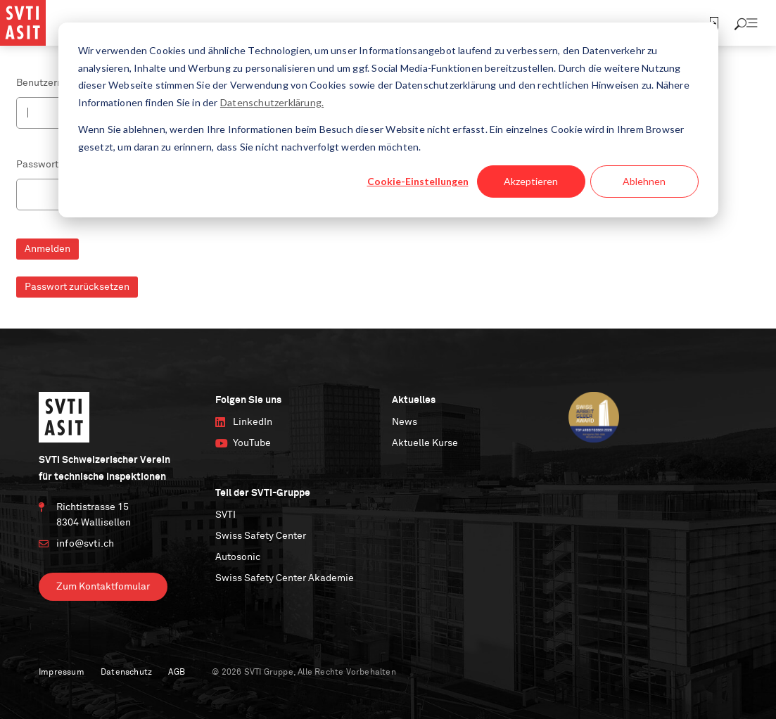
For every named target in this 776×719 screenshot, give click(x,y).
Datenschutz (126, 672)
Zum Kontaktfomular (103, 587)
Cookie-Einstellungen (418, 181)
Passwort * (40, 165)
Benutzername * (52, 83)
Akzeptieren (531, 181)
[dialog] (388, 120)
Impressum (61, 672)
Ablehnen (644, 181)
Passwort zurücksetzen (77, 287)
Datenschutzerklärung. (272, 102)
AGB (176, 672)
